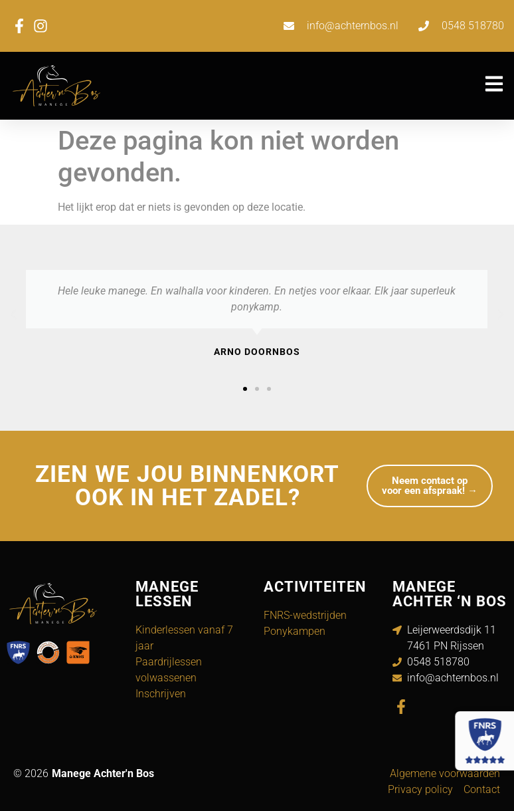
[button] (13, 314)
